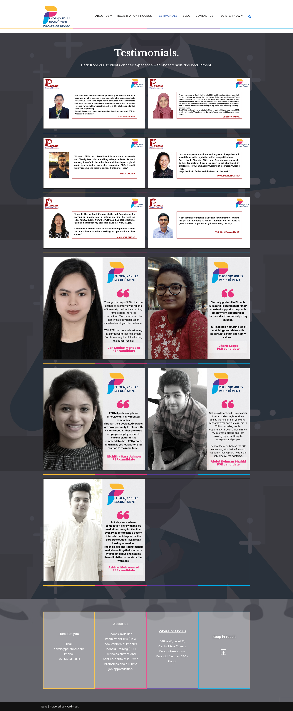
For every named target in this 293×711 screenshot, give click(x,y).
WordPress (72, 706)
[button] (111, 15)
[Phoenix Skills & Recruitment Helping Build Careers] (56, 16)
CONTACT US (204, 15)
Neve (44, 706)
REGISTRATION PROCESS (134, 15)
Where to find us (172, 631)
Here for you (69, 633)
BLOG (186, 15)
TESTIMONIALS (167, 15)
